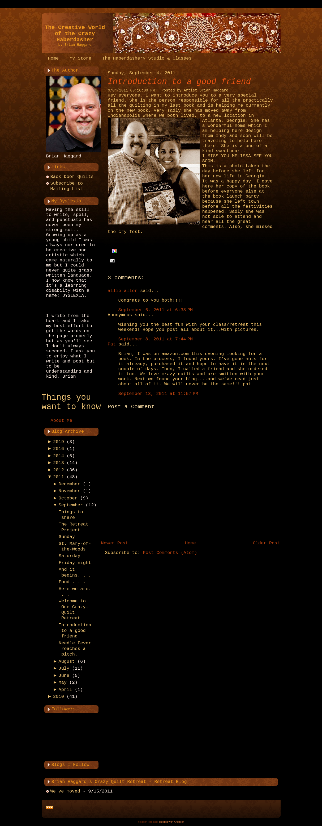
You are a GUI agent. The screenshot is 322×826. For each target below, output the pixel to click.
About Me (61, 420)
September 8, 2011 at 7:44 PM (155, 339)
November (69, 491)
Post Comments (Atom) (170, 552)
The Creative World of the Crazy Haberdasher (75, 33)
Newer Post (114, 543)
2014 (58, 455)
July (63, 668)
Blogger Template (148, 821)
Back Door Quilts (72, 176)
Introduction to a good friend (75, 631)
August (66, 661)
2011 (58, 476)
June (63, 675)
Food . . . (72, 582)
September (70, 505)
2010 (58, 696)
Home (190, 543)
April (65, 689)
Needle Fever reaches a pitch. (75, 649)
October (67, 498)
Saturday (69, 555)
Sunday (67, 536)
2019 (58, 441)
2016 (58, 448)
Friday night (75, 562)
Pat (112, 344)
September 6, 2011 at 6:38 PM (155, 309)
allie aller (123, 290)
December (69, 484)
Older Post (266, 543)
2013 (58, 462)
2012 (58, 470)
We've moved (65, 791)
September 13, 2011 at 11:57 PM (158, 393)
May (62, 682)
